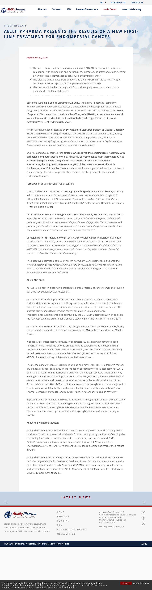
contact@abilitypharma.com (111, 570)
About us (42, 9)
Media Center (109, 9)
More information (141, 583)
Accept (125, 583)
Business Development (87, 9)
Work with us (118, 2)
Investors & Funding (131, 9)
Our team (56, 9)
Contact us (137, 2)
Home (60, 555)
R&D (69, 9)
